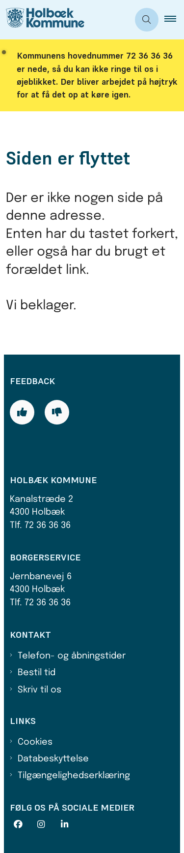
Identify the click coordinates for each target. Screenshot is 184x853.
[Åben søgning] (146, 20)
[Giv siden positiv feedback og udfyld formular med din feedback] (22, 412)
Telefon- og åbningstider (72, 656)
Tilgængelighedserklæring (74, 775)
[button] (174, 19)
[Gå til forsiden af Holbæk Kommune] (42, 20)
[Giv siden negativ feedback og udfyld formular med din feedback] (57, 412)
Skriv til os (39, 690)
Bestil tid (36, 672)
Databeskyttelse (53, 759)
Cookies (35, 742)
